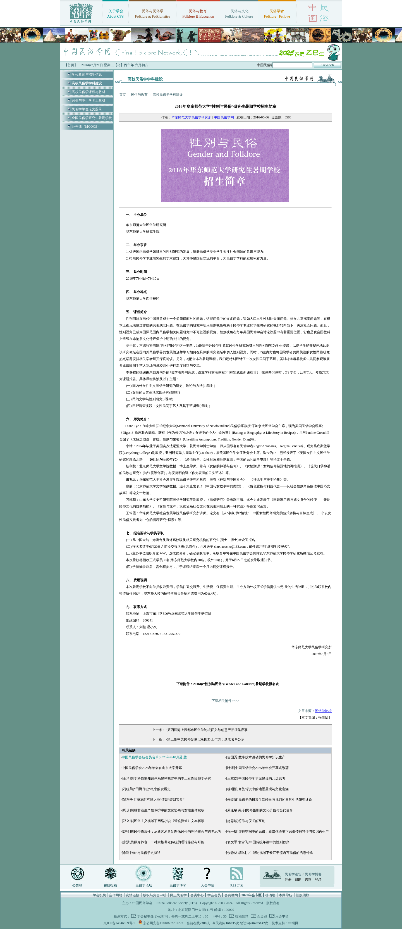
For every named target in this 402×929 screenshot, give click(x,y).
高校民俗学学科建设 (168, 95)
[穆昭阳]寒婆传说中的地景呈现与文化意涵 (257, 789)
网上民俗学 (178, 895)
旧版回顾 (302, 895)
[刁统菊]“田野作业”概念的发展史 (146, 789)
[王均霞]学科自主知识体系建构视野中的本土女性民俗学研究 (166, 778)
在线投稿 (110, 885)
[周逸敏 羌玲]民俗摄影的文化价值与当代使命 (259, 810)
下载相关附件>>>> (225, 701)
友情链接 (132, 895)
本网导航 (285, 895)
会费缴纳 (231, 895)
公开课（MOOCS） (86, 126)
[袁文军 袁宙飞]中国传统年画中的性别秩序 (257, 842)
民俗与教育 (139, 95)
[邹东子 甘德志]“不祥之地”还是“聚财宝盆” (153, 800)
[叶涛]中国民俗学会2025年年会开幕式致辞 (257, 768)
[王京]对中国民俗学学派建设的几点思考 (255, 778)
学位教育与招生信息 (87, 75)
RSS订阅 (236, 885)
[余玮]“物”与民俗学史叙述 (141, 853)
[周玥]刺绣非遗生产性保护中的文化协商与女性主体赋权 (163, 810)
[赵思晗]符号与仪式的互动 (245, 821)
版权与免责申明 (154, 895)
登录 (318, 880)
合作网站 (115, 895)
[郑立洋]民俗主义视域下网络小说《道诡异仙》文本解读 (163, 821)
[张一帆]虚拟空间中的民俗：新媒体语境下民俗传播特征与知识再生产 (277, 831)
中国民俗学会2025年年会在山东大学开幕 (152, 768)
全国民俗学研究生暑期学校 (92, 118)
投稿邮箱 (241, 916)
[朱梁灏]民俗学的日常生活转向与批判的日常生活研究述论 (269, 800)
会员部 (261, 916)
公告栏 (77, 885)
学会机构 (99, 895)
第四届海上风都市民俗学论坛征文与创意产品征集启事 (207, 730)
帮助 (298, 880)
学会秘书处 (145, 916)
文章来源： (305, 711)
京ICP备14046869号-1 (119, 923)
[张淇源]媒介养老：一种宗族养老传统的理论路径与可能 (163, 842)
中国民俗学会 (142, 903)
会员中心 (197, 895)
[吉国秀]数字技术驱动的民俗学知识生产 (255, 757)
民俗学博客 (177, 885)
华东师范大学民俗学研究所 (191, 117)
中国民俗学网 (224, 117)
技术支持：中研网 (285, 923)
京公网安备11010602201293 (163, 923)
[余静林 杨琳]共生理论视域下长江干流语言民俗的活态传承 (269, 853)
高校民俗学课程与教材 (88, 92)
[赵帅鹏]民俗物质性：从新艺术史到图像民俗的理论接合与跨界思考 (171, 831)
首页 (122, 95)
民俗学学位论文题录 (87, 109)
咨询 (308, 880)
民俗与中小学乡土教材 (88, 101)
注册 (288, 880)
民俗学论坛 (323, 711)
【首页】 (71, 65)
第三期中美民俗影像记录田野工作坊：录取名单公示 (205, 739)
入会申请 (207, 885)
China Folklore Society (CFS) (177, 903)
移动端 (270, 895)
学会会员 (214, 895)
